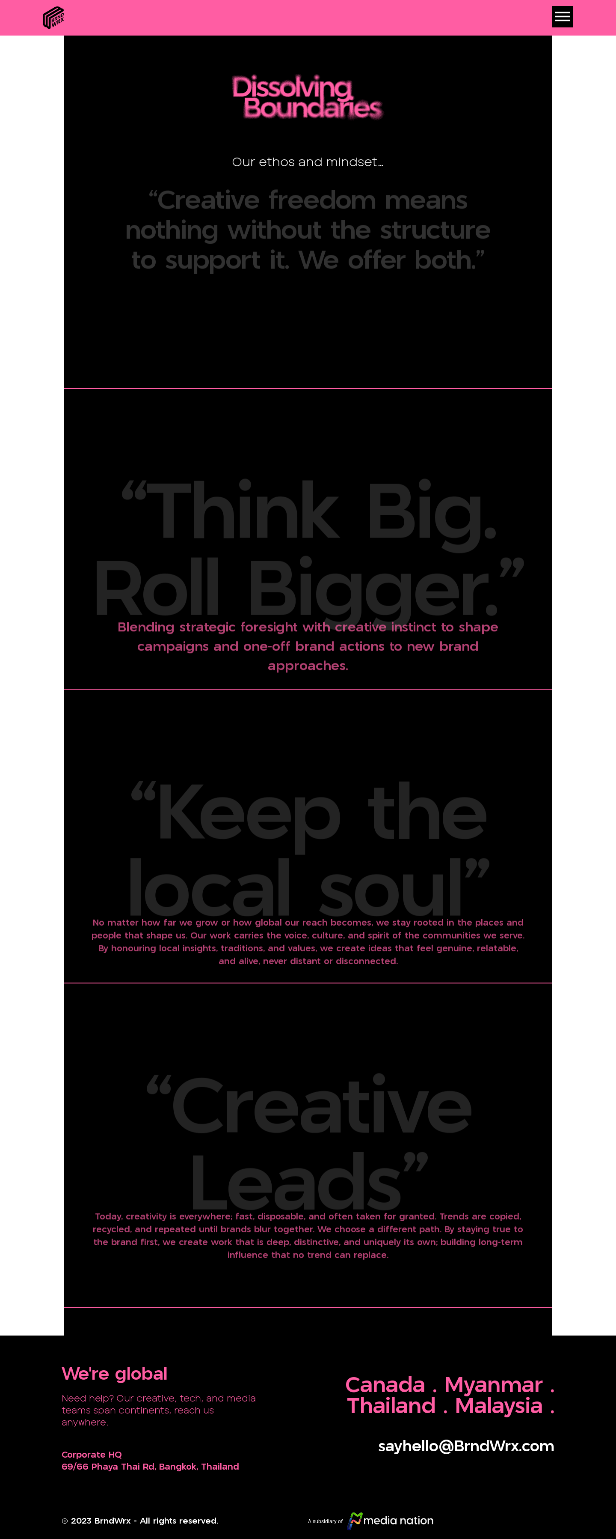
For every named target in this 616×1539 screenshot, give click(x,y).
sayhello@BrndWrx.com (466, 1447)
